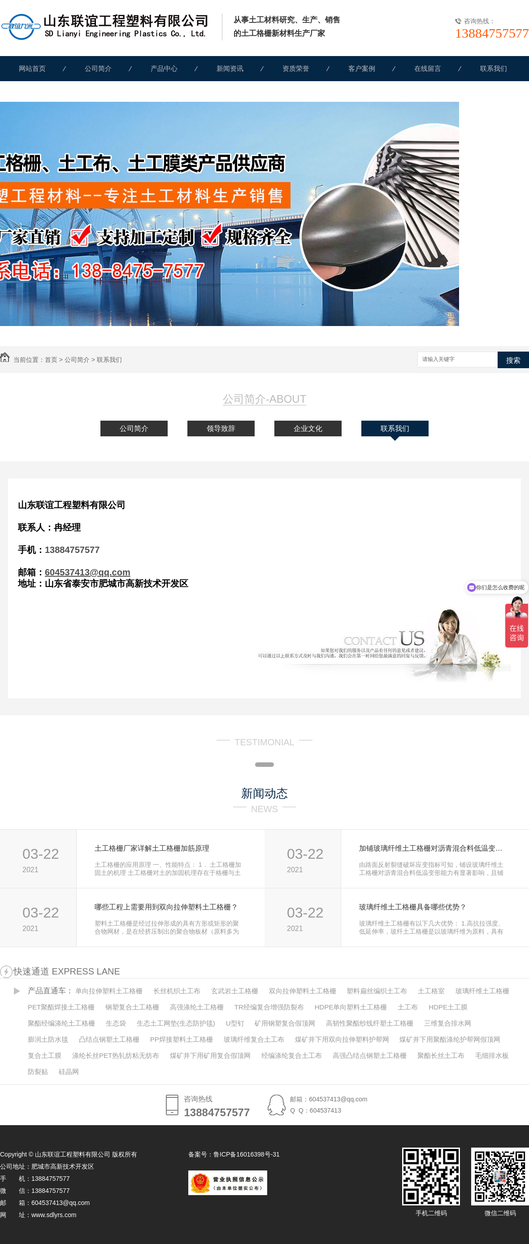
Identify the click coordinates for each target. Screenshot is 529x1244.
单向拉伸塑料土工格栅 (109, 991)
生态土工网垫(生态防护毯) (176, 1023)
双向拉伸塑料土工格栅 (302, 991)
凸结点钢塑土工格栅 (109, 1039)
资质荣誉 (295, 68)
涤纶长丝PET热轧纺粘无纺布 (115, 1055)
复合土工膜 (44, 1055)
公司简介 (98, 68)
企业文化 (308, 428)
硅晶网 (69, 1071)
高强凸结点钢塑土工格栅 (370, 1055)
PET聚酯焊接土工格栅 (61, 1007)
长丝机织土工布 (176, 991)
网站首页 (32, 68)
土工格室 (431, 991)
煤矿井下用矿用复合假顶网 (210, 1055)
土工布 (408, 1007)
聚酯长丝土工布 (440, 1055)
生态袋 (116, 1023)
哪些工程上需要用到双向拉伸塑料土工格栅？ (166, 907)
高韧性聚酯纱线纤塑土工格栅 (369, 1023)
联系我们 (493, 68)
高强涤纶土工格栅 (197, 1007)
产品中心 (164, 68)
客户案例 (361, 68)
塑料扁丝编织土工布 (377, 991)
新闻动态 (264, 793)
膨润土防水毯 (48, 1039)
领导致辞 (221, 428)
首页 (51, 359)
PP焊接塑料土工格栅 (181, 1039)
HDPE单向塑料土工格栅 (351, 1007)
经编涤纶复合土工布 (291, 1055)
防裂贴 (38, 1071)
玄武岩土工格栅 (234, 991)
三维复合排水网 (447, 1023)
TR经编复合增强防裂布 (269, 1007)
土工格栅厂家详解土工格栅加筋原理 (152, 848)
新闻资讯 (230, 68)
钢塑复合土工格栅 (132, 1007)
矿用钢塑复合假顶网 (285, 1023)
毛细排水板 (492, 1055)
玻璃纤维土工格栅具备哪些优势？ (413, 907)
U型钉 (235, 1023)
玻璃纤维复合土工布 (254, 1039)
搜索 (513, 360)
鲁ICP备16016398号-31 (246, 1154)
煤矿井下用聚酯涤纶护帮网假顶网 (449, 1039)
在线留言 (427, 68)
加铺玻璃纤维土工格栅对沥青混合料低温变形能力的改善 (434, 848)
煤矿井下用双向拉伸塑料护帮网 (342, 1039)
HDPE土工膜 (448, 1007)
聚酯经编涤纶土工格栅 (61, 1023)
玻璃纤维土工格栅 (482, 991)
